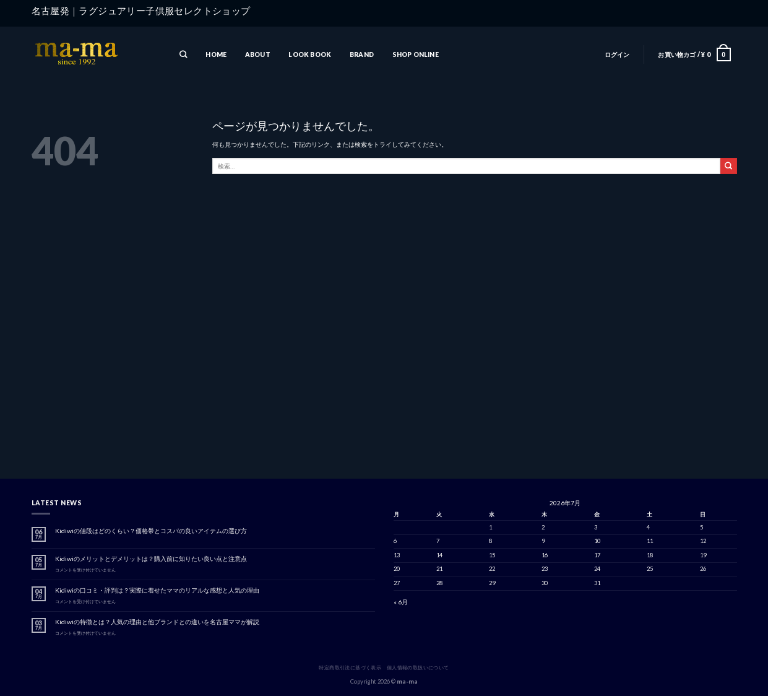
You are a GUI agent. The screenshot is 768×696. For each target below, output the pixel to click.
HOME (216, 54)
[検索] (184, 55)
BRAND (362, 54)
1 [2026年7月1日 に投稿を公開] (490, 527)
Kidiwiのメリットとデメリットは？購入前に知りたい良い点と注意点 (151, 558)
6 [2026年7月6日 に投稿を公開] (395, 540)
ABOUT (257, 54)
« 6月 (401, 602)
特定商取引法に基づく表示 (350, 667)
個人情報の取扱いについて (418, 667)
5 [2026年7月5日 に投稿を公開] (701, 527)
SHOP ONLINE (415, 54)
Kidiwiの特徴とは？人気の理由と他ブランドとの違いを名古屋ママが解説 (157, 621)
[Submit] (728, 166)
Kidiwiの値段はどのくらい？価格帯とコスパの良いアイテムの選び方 (151, 530)
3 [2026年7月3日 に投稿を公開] (595, 527)
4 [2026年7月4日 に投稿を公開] (648, 527)
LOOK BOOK (309, 54)
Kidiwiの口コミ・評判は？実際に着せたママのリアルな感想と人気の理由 (157, 590)
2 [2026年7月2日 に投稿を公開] (543, 527)
